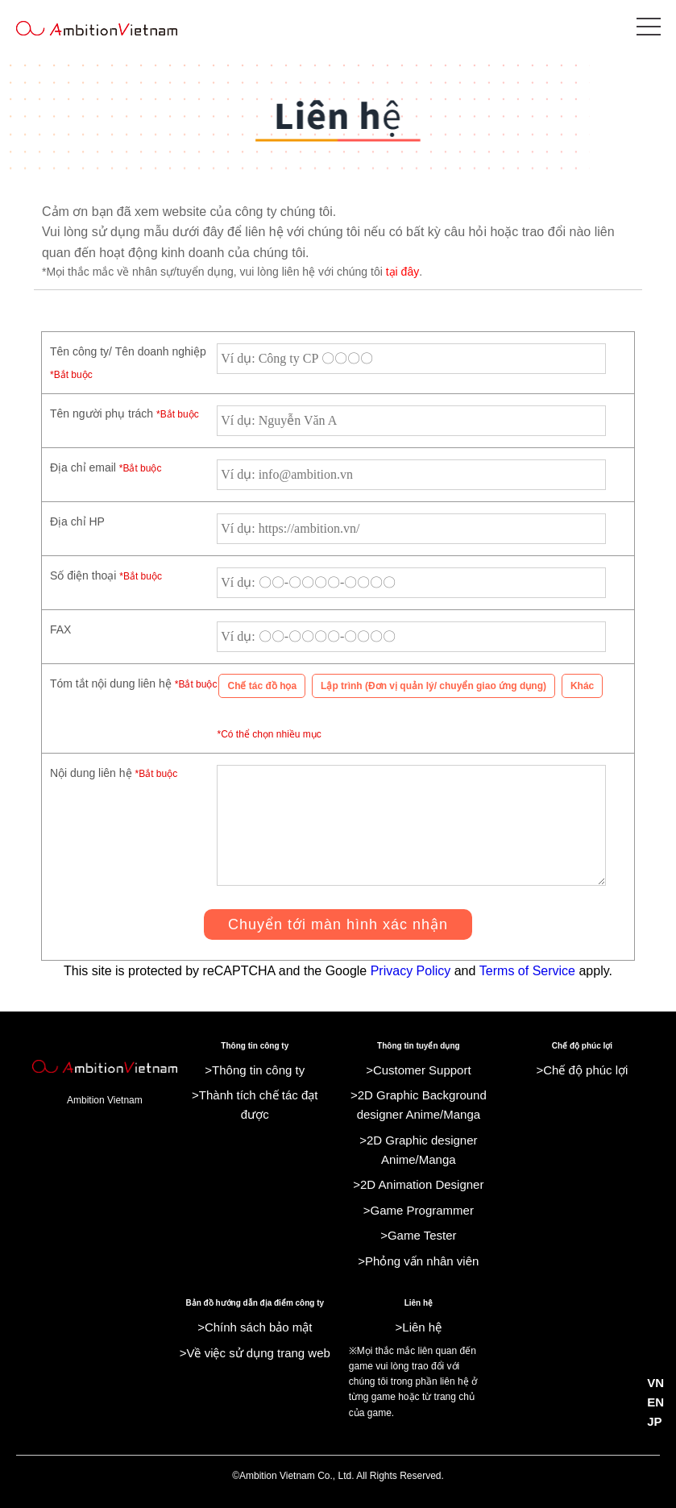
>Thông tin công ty (255, 1070)
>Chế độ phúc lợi (582, 1070)
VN (655, 1383)
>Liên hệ (419, 1327)
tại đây (402, 271)
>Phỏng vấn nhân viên (418, 1261)
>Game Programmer (418, 1210)
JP (654, 1421)
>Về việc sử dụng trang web (255, 1353)
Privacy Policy (411, 971)
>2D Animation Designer (418, 1184)
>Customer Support (418, 1070)
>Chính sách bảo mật (254, 1327)
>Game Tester (418, 1235)
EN (655, 1402)
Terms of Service (527, 971)
